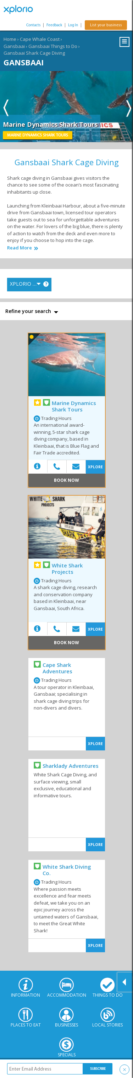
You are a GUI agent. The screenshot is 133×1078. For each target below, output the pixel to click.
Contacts (33, 25)
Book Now (66, 480)
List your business (106, 25)
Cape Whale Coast (40, 39)
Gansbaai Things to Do (52, 46)
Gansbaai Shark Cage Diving (34, 53)
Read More (19, 248)
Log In (73, 25)
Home (10, 39)
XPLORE (95, 466)
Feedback (54, 25)
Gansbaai (14, 46)
